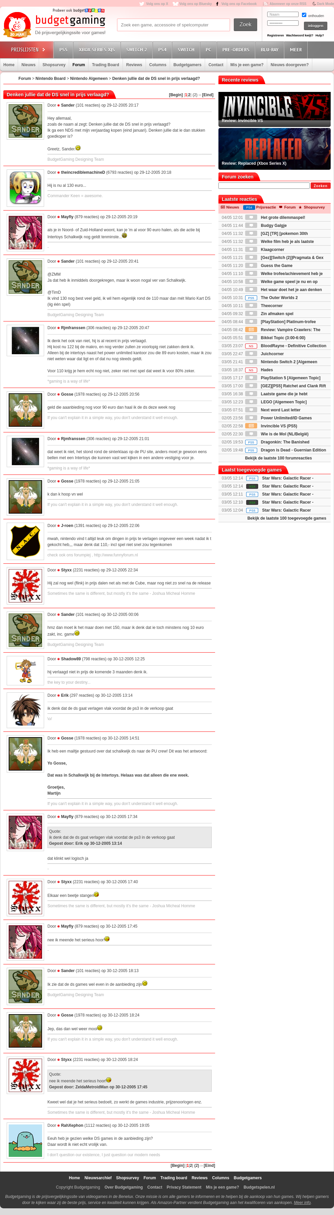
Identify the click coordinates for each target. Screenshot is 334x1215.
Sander (68, 105)
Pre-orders (237, 49)
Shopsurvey (53, 64)
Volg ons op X (157, 4)
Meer (297, 49)
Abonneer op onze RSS (288, 4)
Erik (65, 695)
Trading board (173, 1178)
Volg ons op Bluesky (195, 4)
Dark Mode (325, 4)
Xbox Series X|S (98, 49)
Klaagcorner (264, 249)
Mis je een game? (247, 64)
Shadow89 (71, 659)
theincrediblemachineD (83, 172)
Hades (259, 370)
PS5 (64, 49)
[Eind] (207, 95)
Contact (215, 64)
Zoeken (320, 186)
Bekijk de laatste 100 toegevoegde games (286, 518)
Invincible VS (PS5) (271, 426)
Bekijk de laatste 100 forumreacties (278, 458)
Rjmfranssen (73, 327)
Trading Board (105, 64)
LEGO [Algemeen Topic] (276, 402)
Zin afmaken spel (269, 313)
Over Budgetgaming (124, 1187)
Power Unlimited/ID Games (278, 418)
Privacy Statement (184, 1187)
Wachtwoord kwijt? (299, 35)
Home (8, 64)
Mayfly (67, 217)
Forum (78, 64)
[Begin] (176, 95)
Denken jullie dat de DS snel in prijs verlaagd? (156, 78)
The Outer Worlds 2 (271, 297)
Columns (157, 64)
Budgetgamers (187, 64)
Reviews (134, 64)
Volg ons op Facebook (239, 4)
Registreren (275, 35)
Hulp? (319, 35)
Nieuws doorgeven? (290, 64)
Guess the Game (269, 265)
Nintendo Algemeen (89, 78)
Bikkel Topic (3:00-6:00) (275, 337)
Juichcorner (264, 354)
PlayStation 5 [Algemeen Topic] (283, 378)
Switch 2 (137, 49)
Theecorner (264, 305)
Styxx (66, 570)
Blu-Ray (271, 49)
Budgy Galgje (266, 225)
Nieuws (28, 64)
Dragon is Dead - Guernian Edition (285, 450)
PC (209, 49)
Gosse (67, 394)
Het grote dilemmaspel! (275, 217)
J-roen (67, 525)
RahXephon (72, 1125)
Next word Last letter (273, 410)
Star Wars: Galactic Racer (286, 510)
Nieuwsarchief (98, 1178)
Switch (187, 49)
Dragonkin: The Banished (277, 442)
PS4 (163, 49)
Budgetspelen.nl (259, 1187)
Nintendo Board (50, 78)
